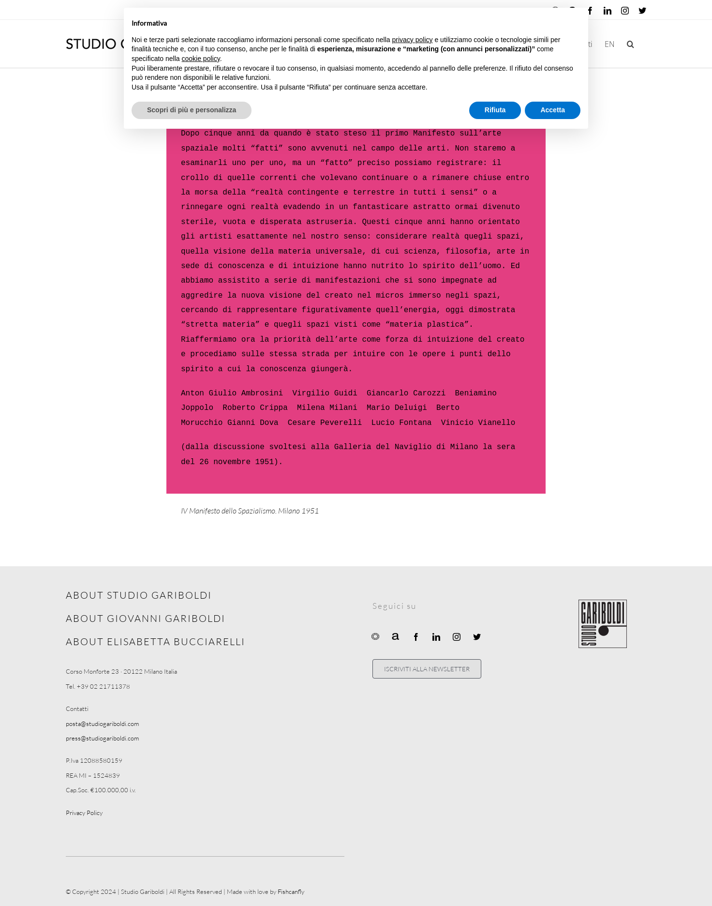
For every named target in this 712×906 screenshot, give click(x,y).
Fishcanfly (291, 891)
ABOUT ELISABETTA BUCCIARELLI (155, 641)
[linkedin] (436, 637)
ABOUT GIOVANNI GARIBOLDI (145, 618)
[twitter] (477, 637)
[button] (630, 44)
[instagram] (456, 637)
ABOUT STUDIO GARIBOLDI (139, 595)
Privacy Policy (84, 812)
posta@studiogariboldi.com (102, 723)
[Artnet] (395, 636)
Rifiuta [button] (495, 110)
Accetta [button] (552, 110)
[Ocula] (375, 636)
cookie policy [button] (201, 58)
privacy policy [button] (412, 40)
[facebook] (416, 637)
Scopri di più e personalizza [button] (191, 110)
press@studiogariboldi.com (102, 738)
